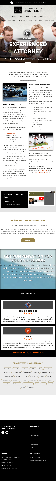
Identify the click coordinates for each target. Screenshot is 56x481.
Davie (40, 368)
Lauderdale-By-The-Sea (47, 372)
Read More (28, 240)
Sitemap (32, 447)
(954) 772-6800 (9, 462)
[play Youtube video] (41, 198)
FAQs (30, 20)
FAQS (31, 438)
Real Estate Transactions (39, 85)
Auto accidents (10, 133)
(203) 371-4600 (7, 465)
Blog (35, 20)
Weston (23, 387)
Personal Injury (9, 201)
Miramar (49, 376)
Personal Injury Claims (12, 104)
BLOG (31, 441)
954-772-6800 (43, 170)
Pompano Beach (6, 383)
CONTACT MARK (49, 20)
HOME (4, 20)
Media (41, 20)
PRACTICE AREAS (22, 20)
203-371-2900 (37, 457)
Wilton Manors (31, 387)
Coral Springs (25, 368)
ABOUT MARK (11, 20)
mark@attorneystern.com (42, 173)
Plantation (51, 380)
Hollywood (36, 372)
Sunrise (37, 383)
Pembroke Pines (42, 380)
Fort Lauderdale (6, 372)
